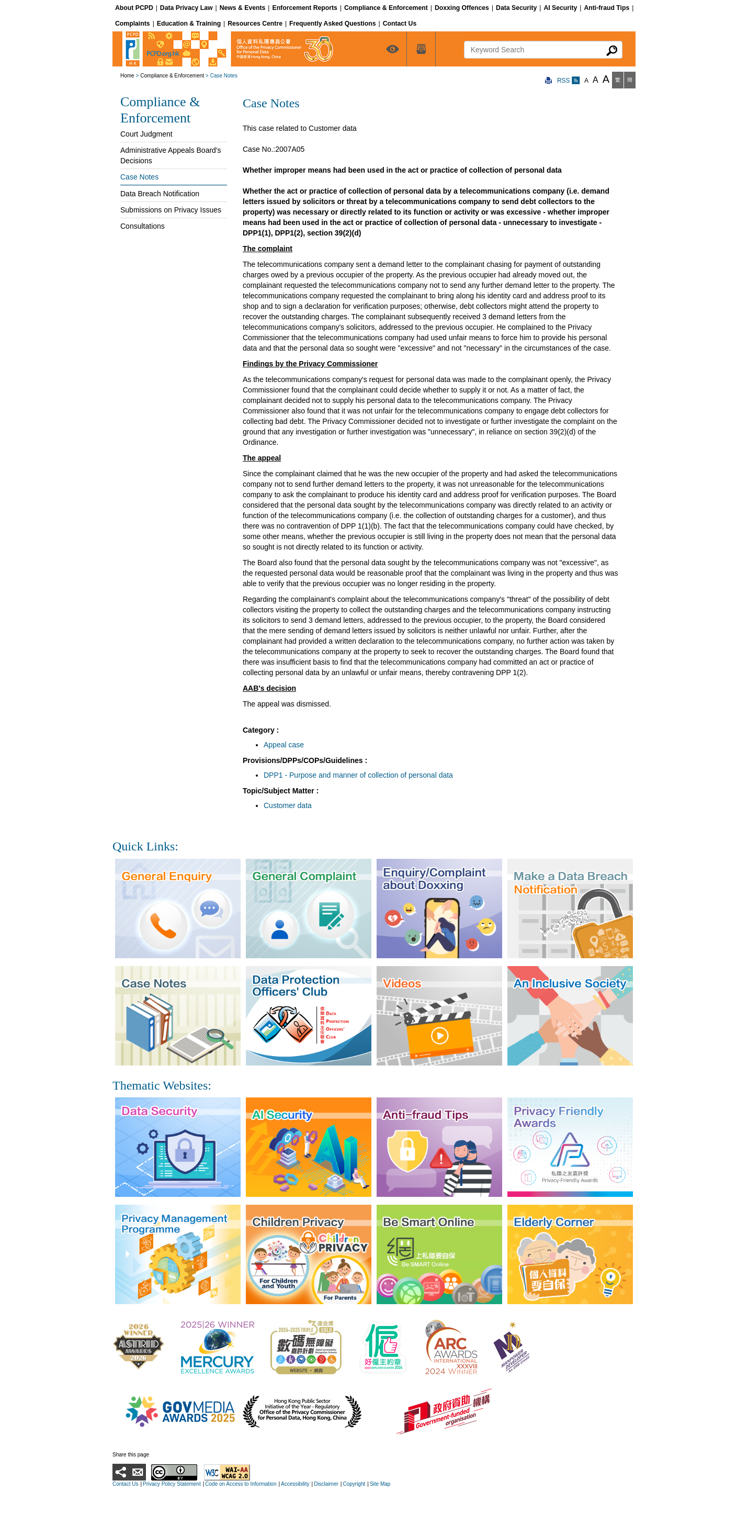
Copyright (354, 1484)
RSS (568, 80)
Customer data (288, 805)
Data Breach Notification (159, 193)
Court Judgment (146, 134)
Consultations (142, 226)
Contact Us (125, 1484)
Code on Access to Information (240, 1484)
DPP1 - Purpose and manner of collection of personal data (358, 775)
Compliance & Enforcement (172, 76)
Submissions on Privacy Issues (170, 210)
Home (127, 76)
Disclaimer (326, 1484)
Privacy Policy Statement (172, 1484)
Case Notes (139, 177)
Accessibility (295, 1484)
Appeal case (284, 745)
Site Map (380, 1484)
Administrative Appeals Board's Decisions (170, 155)
